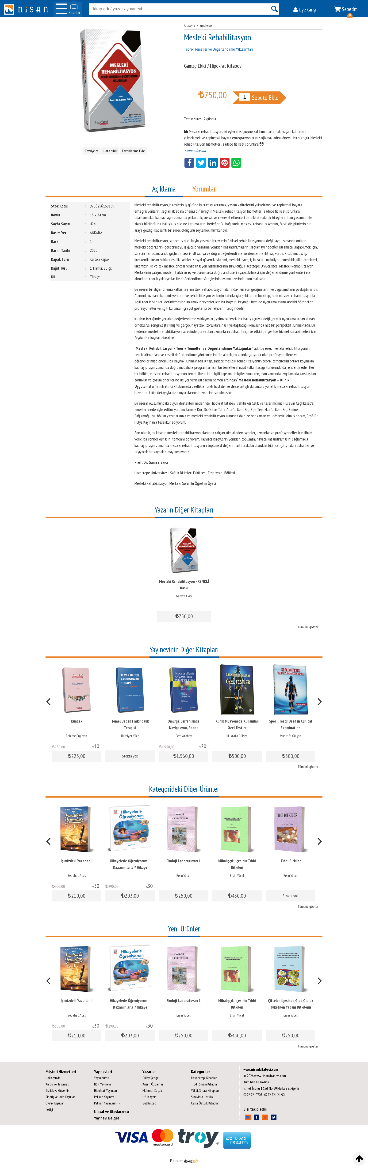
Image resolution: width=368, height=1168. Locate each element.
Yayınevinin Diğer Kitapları (184, 649)
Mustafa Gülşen (237, 735)
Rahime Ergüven (76, 735)
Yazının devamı (195, 150)
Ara (274, 9)
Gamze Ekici (184, 596)
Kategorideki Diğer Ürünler (184, 789)
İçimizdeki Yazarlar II (76, 860)
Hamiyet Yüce (130, 735)
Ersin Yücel (183, 875)
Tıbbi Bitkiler (290, 860)
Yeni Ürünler (184, 929)
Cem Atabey (184, 735)
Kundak (76, 721)
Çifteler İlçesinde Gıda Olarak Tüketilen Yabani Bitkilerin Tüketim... (290, 1007)
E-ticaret (176, 1160)
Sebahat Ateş (77, 875)
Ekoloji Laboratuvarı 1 (183, 860)
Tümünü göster (308, 627)
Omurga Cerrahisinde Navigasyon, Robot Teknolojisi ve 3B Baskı (183, 728)
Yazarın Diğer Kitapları (184, 510)
